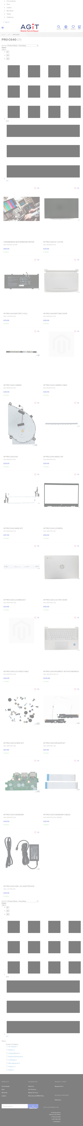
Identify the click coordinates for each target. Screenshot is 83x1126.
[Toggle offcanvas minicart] (79, 27)
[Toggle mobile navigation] (2, 27)
